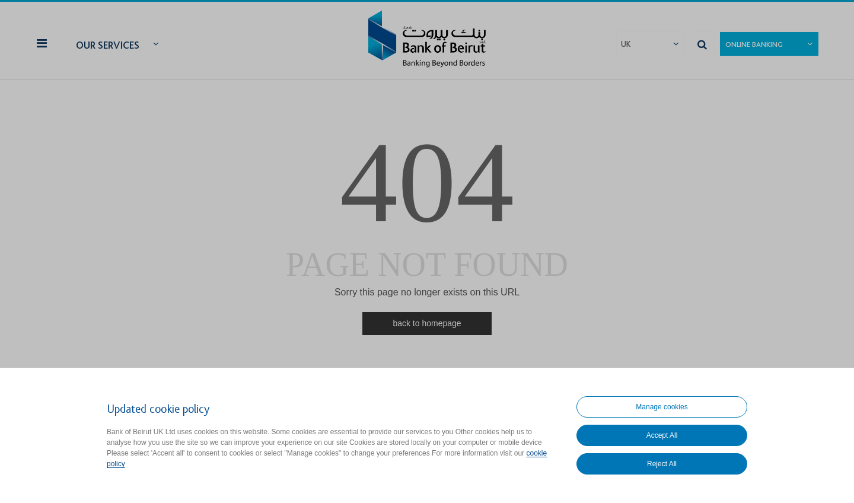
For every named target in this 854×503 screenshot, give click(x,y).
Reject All (662, 464)
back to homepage (427, 323)
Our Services (107, 45)
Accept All (662, 435)
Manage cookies (661, 407)
